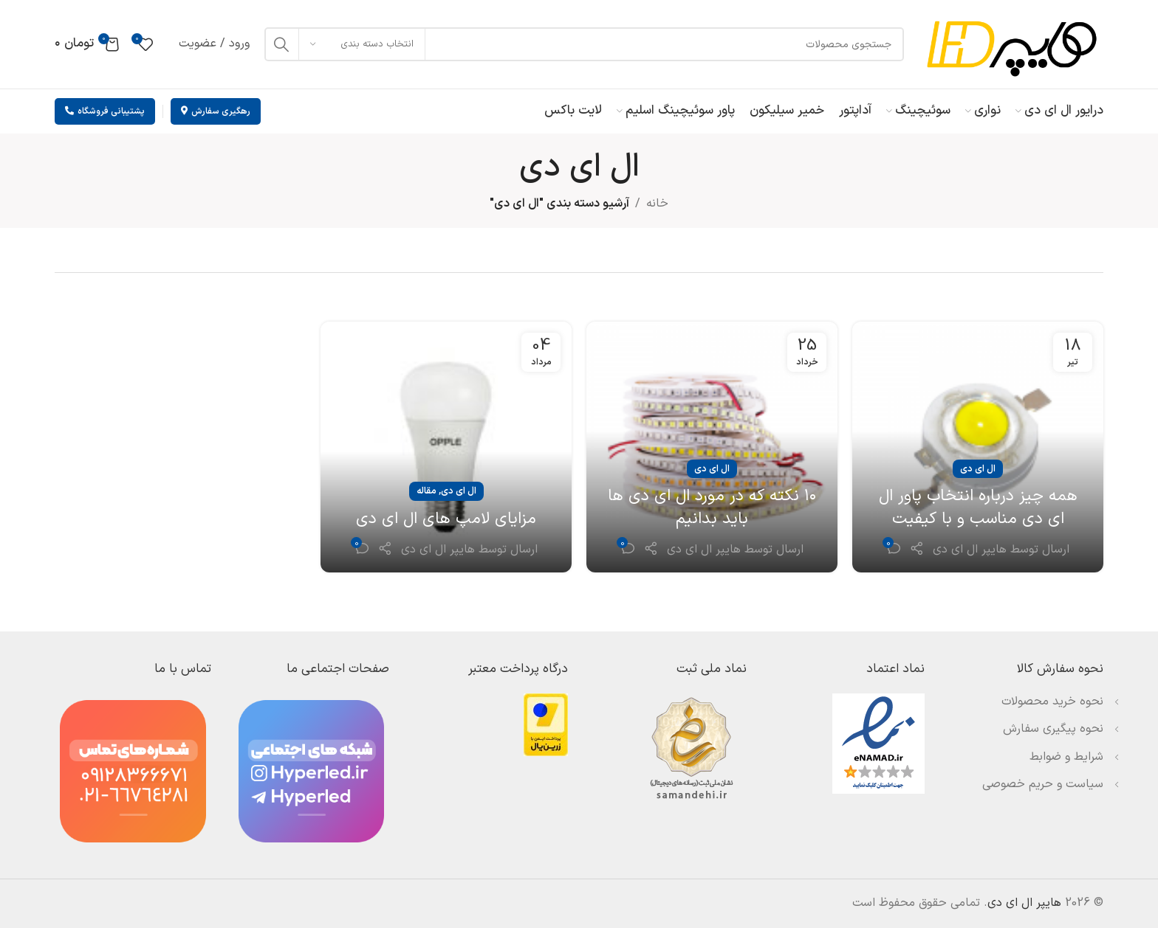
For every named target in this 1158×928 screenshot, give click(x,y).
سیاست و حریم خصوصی (1042, 784)
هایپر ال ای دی (970, 549)
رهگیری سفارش (215, 111)
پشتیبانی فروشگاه (105, 111)
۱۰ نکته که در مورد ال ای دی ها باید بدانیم (712, 507)
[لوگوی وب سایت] (1011, 43)
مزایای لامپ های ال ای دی (446, 519)
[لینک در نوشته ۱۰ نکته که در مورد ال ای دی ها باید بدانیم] (711, 447)
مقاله (426, 491)
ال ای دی (978, 469)
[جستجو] (584, 44)
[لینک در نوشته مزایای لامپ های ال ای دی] (446, 447)
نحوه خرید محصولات (1052, 701)
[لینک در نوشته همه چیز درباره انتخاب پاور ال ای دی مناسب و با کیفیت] (977, 447)
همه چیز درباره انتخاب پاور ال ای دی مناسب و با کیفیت (978, 507)
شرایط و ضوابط (1066, 757)
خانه (657, 203)
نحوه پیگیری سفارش (1053, 729)
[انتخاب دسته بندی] (361, 44)
